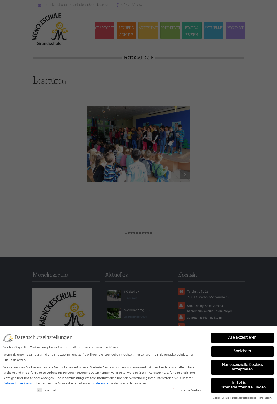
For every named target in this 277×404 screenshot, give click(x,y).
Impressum (265, 398)
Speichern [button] (242, 351)
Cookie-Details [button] (221, 398)
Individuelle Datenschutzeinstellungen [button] (242, 385)
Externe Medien (187, 390)
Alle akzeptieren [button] (242, 337)
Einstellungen (100, 383)
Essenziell (46, 390)
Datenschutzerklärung (19, 383)
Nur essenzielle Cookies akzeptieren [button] (242, 367)
